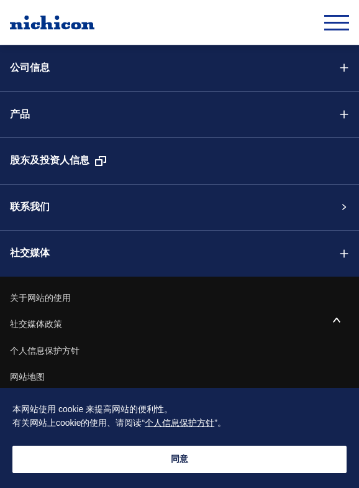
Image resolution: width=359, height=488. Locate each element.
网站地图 (27, 377)
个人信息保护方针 (45, 351)
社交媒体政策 (36, 324)
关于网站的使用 (40, 298)
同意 (179, 459)
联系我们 (30, 207)
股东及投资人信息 (49, 160)
